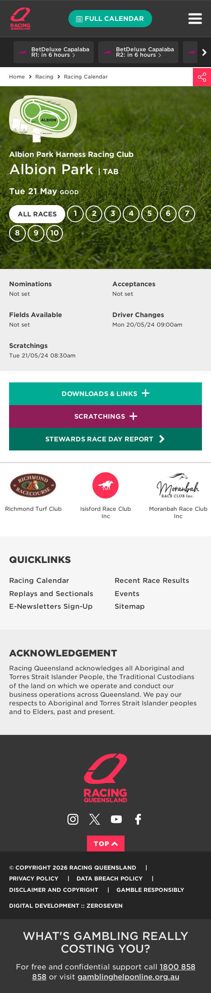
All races (37, 214)
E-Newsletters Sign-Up (51, 606)
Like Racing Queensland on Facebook (138, 819)
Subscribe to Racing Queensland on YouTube (116, 819)
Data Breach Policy (110, 878)
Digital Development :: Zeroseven (66, 905)
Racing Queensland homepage (105, 778)
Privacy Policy (33, 878)
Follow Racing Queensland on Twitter (94, 819)
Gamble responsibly (150, 889)
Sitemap (130, 606)
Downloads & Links (99, 393)
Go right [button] (204, 52)
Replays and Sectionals (51, 594)
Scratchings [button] (99, 416)
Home (20, 18)
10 (54, 233)
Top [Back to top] (106, 843)
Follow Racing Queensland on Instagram (72, 819)
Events (127, 594)
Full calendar (110, 18)
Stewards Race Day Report (105, 439)
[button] (54, 52)
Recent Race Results (152, 581)
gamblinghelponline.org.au (128, 977)
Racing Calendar (39, 581)
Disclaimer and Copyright (53, 889)
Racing (44, 76)
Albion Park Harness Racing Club (71, 154)
